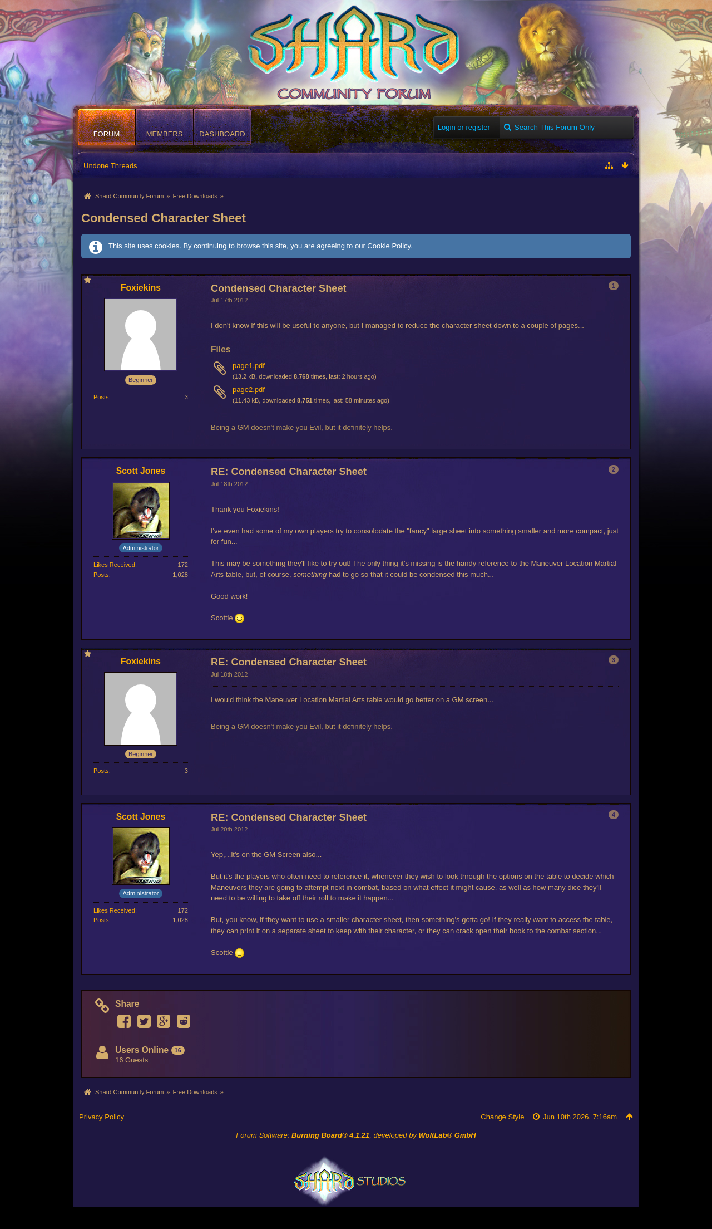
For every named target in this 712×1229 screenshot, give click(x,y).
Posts (101, 397)
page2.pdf (249, 389)
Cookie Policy (389, 246)
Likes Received (114, 564)
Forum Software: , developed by (356, 1135)
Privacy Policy (101, 1117)
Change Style (502, 1117)
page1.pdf (249, 365)
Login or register (464, 127)
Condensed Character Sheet (163, 218)
